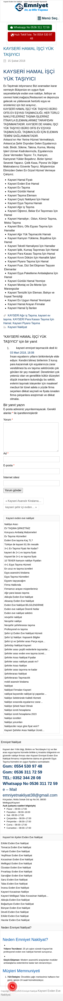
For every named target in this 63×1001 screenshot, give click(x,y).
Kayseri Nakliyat (17, 327)
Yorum (8, 419)
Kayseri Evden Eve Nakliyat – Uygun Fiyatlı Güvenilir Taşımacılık (25, 2)
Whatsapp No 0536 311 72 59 (31, 27)
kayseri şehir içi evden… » (21, 507)
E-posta (8, 465)
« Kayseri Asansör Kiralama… (23, 500)
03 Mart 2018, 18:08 (22, 352)
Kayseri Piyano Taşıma (26, 323)
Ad (5, 453)
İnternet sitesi (11, 477)
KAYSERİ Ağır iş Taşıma (22, 315)
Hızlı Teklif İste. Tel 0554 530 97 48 (33, 36)
